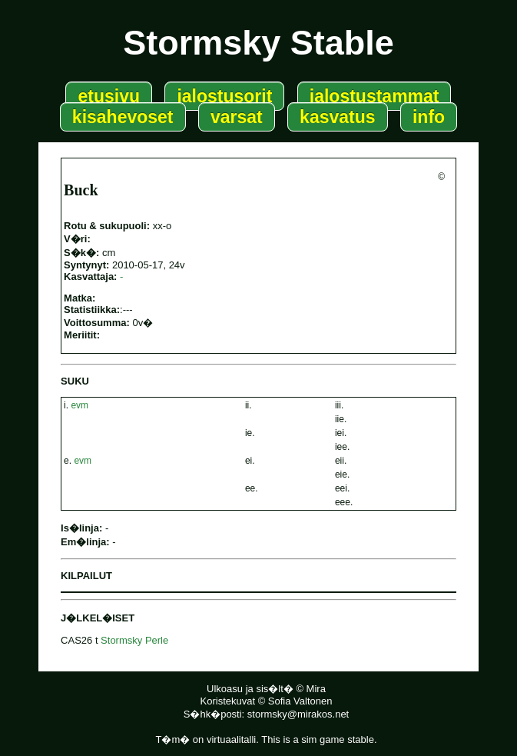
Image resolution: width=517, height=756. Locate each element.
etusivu (109, 96)
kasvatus (337, 117)
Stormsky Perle (134, 640)
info (429, 117)
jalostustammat (374, 96)
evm (79, 405)
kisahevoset (123, 117)
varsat (236, 117)
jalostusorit (224, 96)
